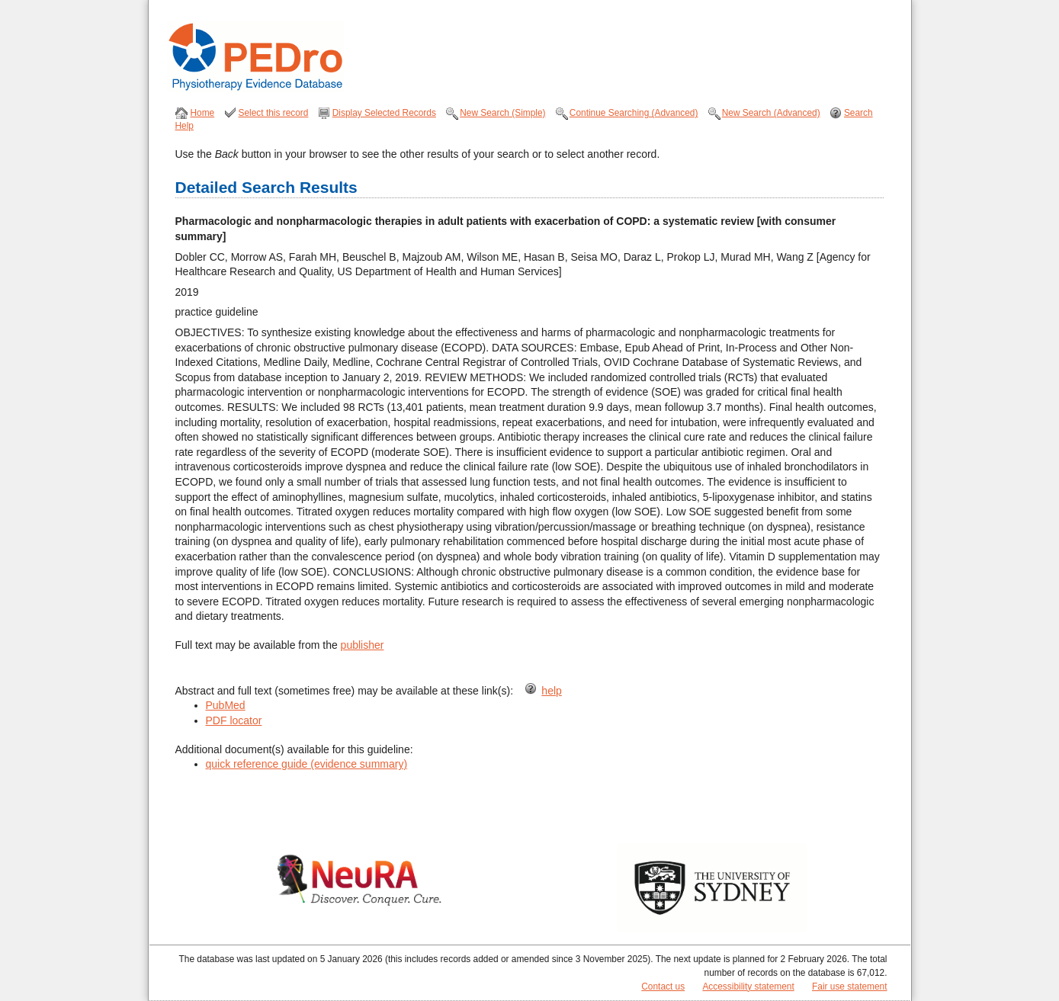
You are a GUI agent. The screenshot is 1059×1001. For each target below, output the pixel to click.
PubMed (225, 705)
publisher (362, 645)
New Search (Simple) (502, 112)
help (551, 691)
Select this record (274, 112)
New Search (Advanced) (771, 112)
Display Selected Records (384, 112)
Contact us (663, 986)
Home (203, 112)
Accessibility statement (748, 986)
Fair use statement (849, 986)
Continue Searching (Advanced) (634, 112)
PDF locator (234, 720)
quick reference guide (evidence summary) (307, 764)
